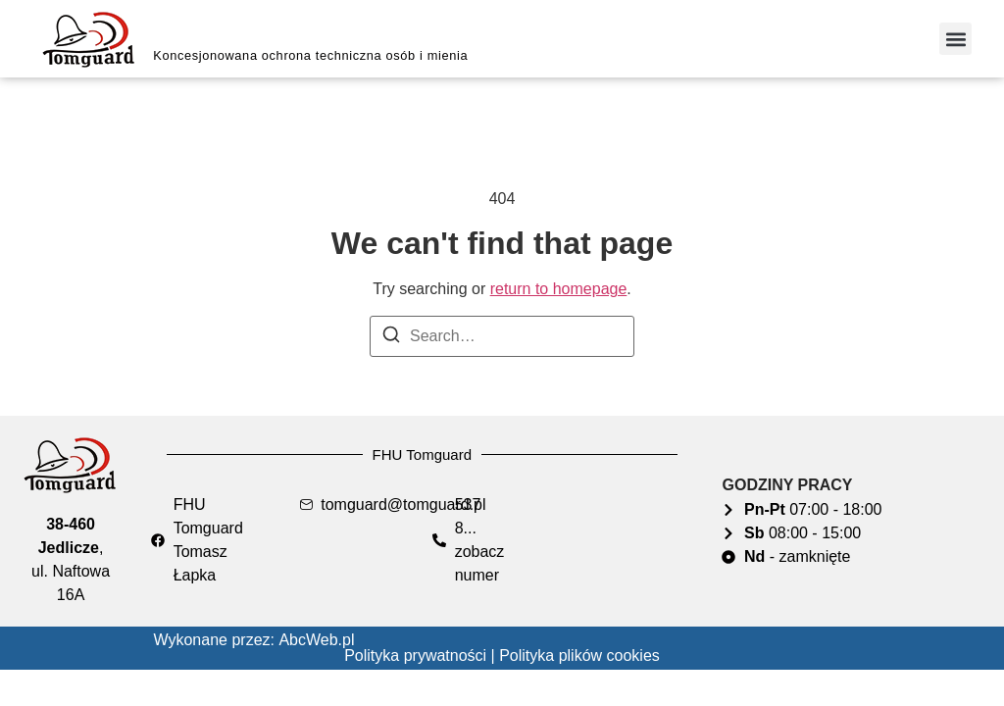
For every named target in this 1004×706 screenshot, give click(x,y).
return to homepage (559, 288)
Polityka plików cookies (579, 655)
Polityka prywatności (415, 655)
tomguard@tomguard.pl (403, 504)
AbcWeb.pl (316, 639)
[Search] (391, 338)
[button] (955, 39)
